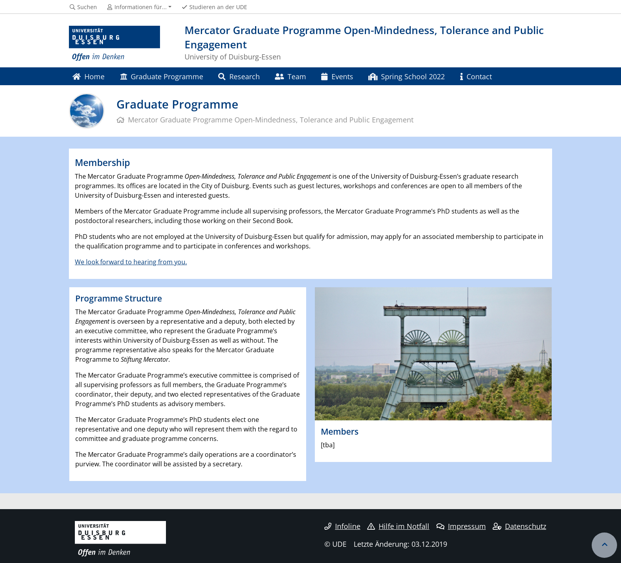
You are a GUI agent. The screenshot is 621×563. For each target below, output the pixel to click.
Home (88, 76)
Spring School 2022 (406, 76)
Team (290, 76)
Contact (476, 76)
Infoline (342, 526)
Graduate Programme (161, 76)
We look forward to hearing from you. (131, 262)
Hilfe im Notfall (398, 526)
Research (238, 76)
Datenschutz (519, 526)
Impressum (461, 526)
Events (337, 76)
